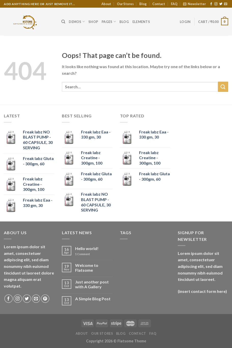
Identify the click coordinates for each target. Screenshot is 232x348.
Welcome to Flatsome (86, 267)
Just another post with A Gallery (92, 284)
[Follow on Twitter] (220, 4)
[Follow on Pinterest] (45, 298)
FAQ (174, 4)
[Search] (63, 22)
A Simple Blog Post (93, 298)
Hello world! (87, 248)
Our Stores (125, 4)
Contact (158, 4)
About (106, 4)
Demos (77, 21)
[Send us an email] (225, 4)
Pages (109, 21)
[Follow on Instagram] (215, 4)
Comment (82, 254)
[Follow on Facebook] (211, 4)
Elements (141, 22)
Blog (143, 4)
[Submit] (223, 87)
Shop (93, 22)
